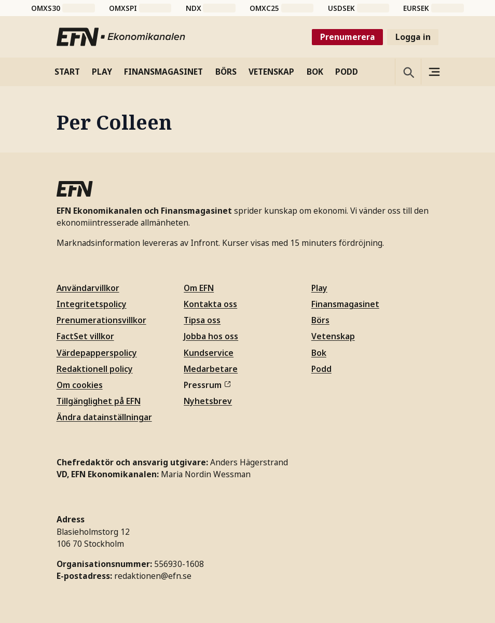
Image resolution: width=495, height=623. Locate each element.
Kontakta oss (210, 304)
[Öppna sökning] (408, 72)
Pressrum (207, 385)
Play (319, 288)
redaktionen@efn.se (152, 576)
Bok (318, 352)
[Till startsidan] (121, 37)
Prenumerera (347, 37)
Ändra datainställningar (104, 417)
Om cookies (80, 385)
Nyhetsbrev (208, 401)
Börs (320, 320)
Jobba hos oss (211, 336)
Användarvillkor (88, 288)
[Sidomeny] (434, 72)
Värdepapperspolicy (97, 352)
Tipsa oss (202, 320)
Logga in (413, 37)
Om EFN (199, 288)
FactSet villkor (85, 336)
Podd (321, 369)
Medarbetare (211, 369)
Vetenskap (333, 336)
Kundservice (208, 352)
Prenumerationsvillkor (101, 320)
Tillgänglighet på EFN (99, 401)
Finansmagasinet (345, 304)
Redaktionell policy (95, 369)
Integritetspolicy (92, 304)
